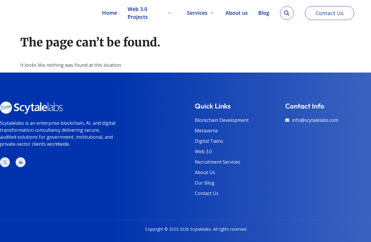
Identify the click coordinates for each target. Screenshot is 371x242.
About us (237, 11)
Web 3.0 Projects (152, 11)
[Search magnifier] (287, 12)
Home (109, 11)
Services (201, 11)
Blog (264, 11)
